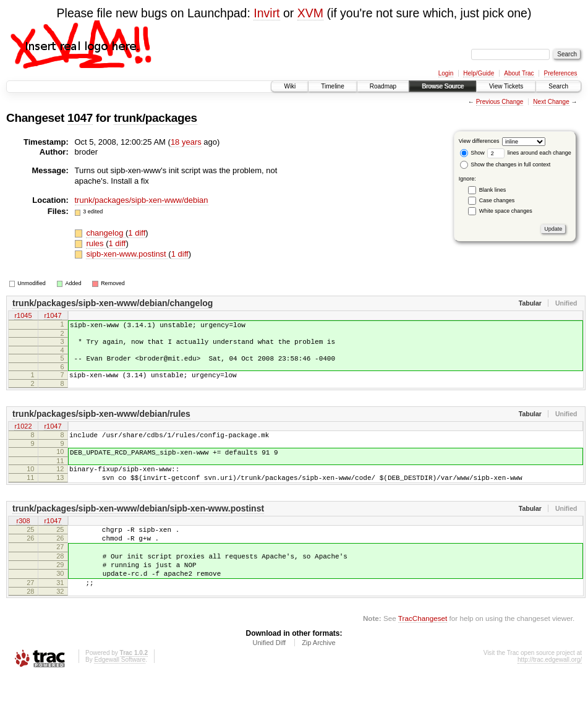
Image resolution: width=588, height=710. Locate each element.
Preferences (560, 73)
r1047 (52, 316)
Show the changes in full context (505, 164)
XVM (310, 13)
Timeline (332, 86)
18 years (186, 142)
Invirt (266, 13)
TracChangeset (422, 652)
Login (445, 73)
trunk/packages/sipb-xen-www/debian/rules (101, 423)
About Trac (519, 73)
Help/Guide (478, 73)
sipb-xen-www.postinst (127, 254)
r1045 (23, 316)
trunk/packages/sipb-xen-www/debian (141, 200)
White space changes (505, 211)
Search (558, 86)
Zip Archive (318, 676)
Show (472, 153)
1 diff (136, 232)
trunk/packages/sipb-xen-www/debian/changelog (112, 303)
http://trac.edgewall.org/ (550, 693)
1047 (80, 117)
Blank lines (492, 190)
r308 (23, 540)
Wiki (290, 86)
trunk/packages (155, 117)
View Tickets (506, 86)
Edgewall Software (119, 693)
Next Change (551, 101)
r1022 (23, 436)
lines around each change (529, 153)
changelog (106, 232)
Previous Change (500, 101)
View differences (479, 141)
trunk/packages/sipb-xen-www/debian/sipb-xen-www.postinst (138, 527)
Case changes (497, 200)
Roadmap (383, 86)
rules (96, 243)
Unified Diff (269, 676)
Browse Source (443, 86)
